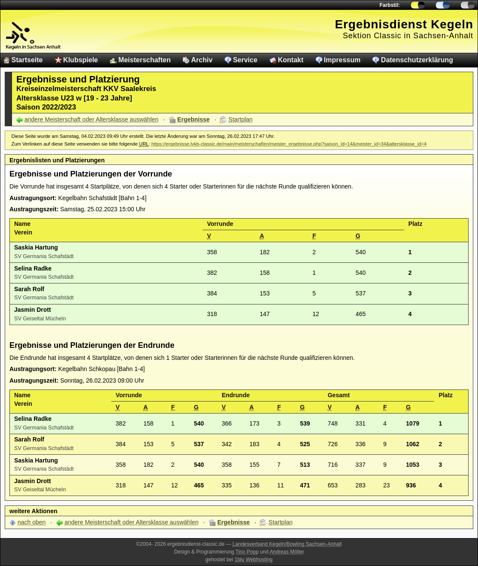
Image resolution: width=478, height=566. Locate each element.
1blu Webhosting (253, 560)
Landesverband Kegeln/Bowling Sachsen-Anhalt (287, 544)
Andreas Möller (287, 552)
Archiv (202, 60)
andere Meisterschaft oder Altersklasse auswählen (91, 119)
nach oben (32, 522)
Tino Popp (247, 552)
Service (245, 60)
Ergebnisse (193, 119)
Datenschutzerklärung (417, 60)
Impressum (342, 60)
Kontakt (291, 60)
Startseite (27, 60)
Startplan (240, 119)
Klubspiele (80, 60)
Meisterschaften (145, 60)
